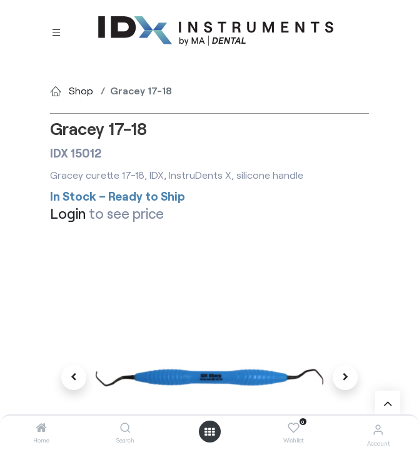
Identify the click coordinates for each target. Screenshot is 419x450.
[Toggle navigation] (56, 31)
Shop (81, 90)
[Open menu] (209, 431)
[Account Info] (378, 429)
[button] (74, 377)
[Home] (41, 428)
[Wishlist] (294, 428)
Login (68, 213)
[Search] (125, 428)
